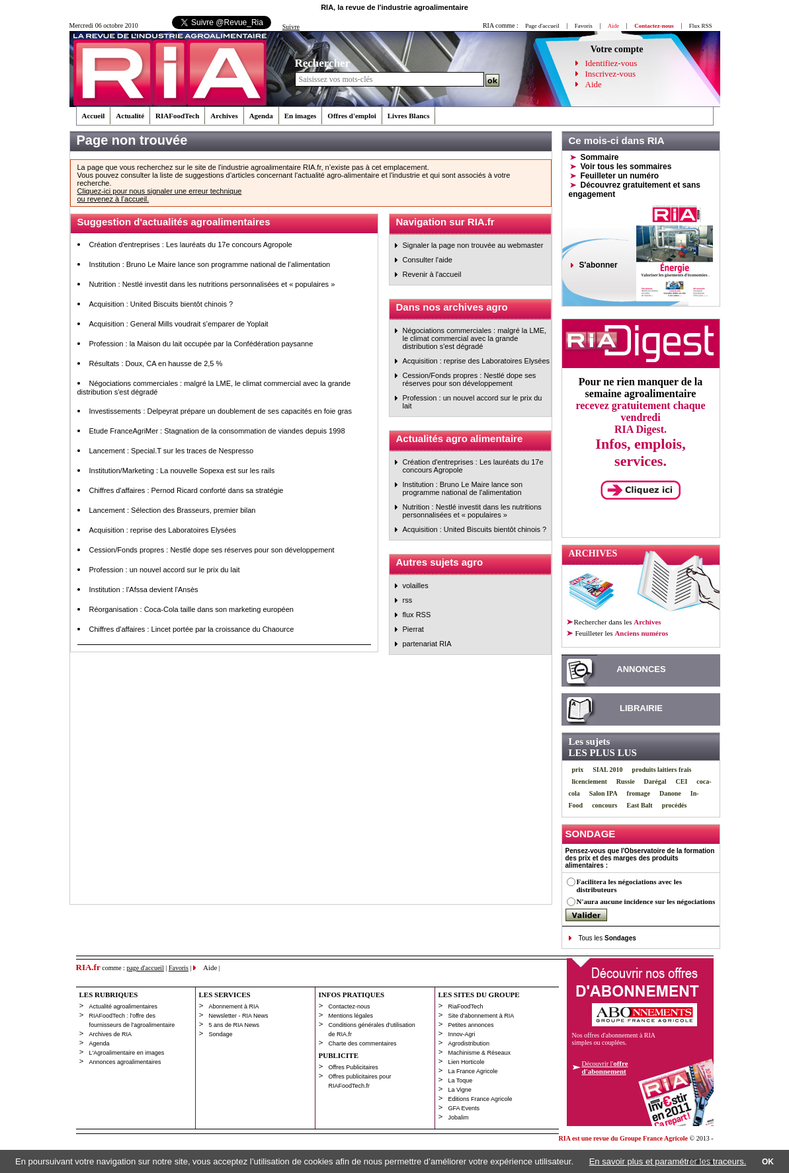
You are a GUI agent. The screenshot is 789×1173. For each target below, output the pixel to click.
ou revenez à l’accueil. (113, 199)
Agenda (261, 116)
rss (408, 600)
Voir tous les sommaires (626, 166)
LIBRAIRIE (641, 708)
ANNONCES (640, 669)
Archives (223, 116)
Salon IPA (603, 793)
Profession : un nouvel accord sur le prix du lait (164, 570)
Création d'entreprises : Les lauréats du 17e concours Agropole (190, 244)
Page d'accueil (542, 25)
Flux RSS (700, 25)
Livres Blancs (409, 116)
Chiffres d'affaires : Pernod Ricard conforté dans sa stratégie (186, 490)
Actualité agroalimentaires (123, 1006)
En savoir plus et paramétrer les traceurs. (668, 1161)
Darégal (655, 781)
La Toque (460, 1080)
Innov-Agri (462, 1034)
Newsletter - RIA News (239, 1015)
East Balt (640, 805)
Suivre (291, 26)
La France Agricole (473, 1071)
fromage (638, 793)
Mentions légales (351, 1015)
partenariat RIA (427, 644)
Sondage (221, 1034)
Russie (625, 781)
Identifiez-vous (611, 63)
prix (578, 769)
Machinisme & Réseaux (479, 1052)
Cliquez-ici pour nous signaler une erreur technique (159, 191)
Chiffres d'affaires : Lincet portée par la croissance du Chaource (191, 629)
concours (604, 805)
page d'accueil (145, 967)
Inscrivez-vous (610, 74)
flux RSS (417, 615)
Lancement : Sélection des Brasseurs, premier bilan (172, 510)
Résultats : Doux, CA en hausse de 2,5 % (156, 363)
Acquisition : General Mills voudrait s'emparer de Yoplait (179, 324)
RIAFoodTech (177, 116)
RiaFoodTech (465, 1006)
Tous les (607, 938)
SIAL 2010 (607, 769)
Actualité (130, 116)
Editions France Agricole (480, 1099)
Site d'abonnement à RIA (481, 1015)
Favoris (584, 25)
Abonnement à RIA (234, 1006)
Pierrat (413, 629)
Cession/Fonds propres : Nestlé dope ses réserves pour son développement (212, 550)
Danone (670, 793)
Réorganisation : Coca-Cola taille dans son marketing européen (191, 609)
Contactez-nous (349, 1006)
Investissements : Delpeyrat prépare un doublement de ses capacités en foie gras (220, 411)
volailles (416, 585)
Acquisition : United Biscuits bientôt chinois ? (161, 304)
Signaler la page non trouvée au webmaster (473, 245)
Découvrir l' (605, 1067)
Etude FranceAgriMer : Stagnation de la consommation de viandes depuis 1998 (217, 431)
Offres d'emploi (351, 116)
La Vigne (460, 1089)
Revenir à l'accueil (432, 274)
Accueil (93, 116)
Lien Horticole (466, 1062)
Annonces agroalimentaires (125, 1062)
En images (300, 116)
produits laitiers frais (662, 769)
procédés (674, 805)
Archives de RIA (110, 1034)
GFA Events (464, 1108)
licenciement (589, 781)
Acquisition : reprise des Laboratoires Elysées (163, 530)
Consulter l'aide (427, 260)
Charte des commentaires (363, 1043)
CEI (682, 781)
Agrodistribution (469, 1043)
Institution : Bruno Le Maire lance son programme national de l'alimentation (210, 264)
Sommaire (600, 157)
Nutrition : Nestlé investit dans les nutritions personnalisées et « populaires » (212, 284)
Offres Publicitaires (353, 1067)
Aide (593, 84)
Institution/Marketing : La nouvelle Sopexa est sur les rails (182, 470)
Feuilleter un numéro (620, 175)
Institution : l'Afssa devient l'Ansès (143, 589)
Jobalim (458, 1117)
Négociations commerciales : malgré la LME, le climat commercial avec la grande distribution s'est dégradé (475, 338)
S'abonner (598, 265)
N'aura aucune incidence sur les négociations (646, 901)
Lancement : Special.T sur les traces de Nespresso (171, 451)
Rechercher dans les (617, 622)
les (621, 633)
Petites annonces (471, 1025)
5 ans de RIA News (234, 1025)
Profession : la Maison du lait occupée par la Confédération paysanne (201, 344)
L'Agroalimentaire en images (127, 1052)
